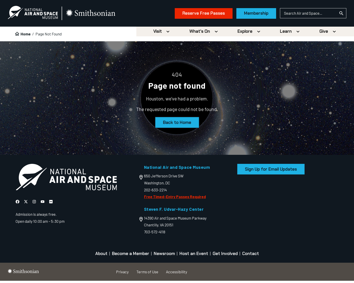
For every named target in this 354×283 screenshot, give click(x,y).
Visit (157, 33)
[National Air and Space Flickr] (51, 203)
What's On (199, 33)
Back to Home (177, 125)
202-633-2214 (155, 192)
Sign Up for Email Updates (271, 171)
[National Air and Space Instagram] (34, 203)
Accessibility (176, 273)
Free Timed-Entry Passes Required (175, 199)
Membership (248, 14)
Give (323, 33)
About (101, 256)
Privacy (122, 273)
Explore (245, 33)
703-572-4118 (154, 234)
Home (26, 36)
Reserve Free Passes (196, 14)
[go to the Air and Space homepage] (66, 180)
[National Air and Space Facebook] (17, 203)
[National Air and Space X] (26, 203)
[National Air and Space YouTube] (42, 203)
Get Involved (225, 256)
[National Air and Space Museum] (40, 14)
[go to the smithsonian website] (99, 14)
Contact (250, 256)
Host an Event (193, 256)
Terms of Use (147, 273)
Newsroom (164, 256)
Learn (286, 33)
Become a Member (130, 256)
